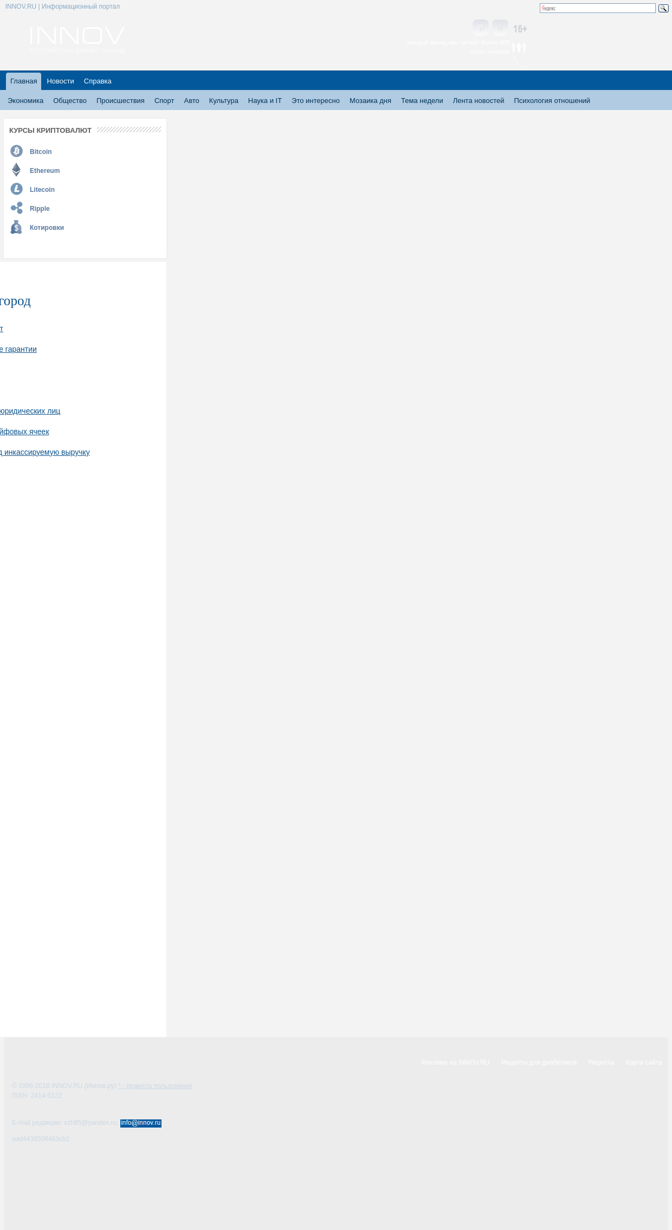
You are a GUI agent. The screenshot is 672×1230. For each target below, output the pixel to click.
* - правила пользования (155, 1086)
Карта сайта (644, 1062)
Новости (60, 81)
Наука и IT (265, 100)
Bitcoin (41, 152)
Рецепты (602, 1062)
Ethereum (45, 171)
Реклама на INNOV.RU (456, 1062)
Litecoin (42, 190)
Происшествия (120, 100)
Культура (223, 100)
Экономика (25, 100)
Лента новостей (479, 100)
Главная (23, 81)
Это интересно (316, 100)
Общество (70, 100)
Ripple (40, 208)
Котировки (47, 227)
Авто (191, 100)
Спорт (164, 100)
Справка (98, 81)
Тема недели (422, 100)
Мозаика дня (370, 100)
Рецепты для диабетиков (539, 1062)
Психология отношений (552, 100)
